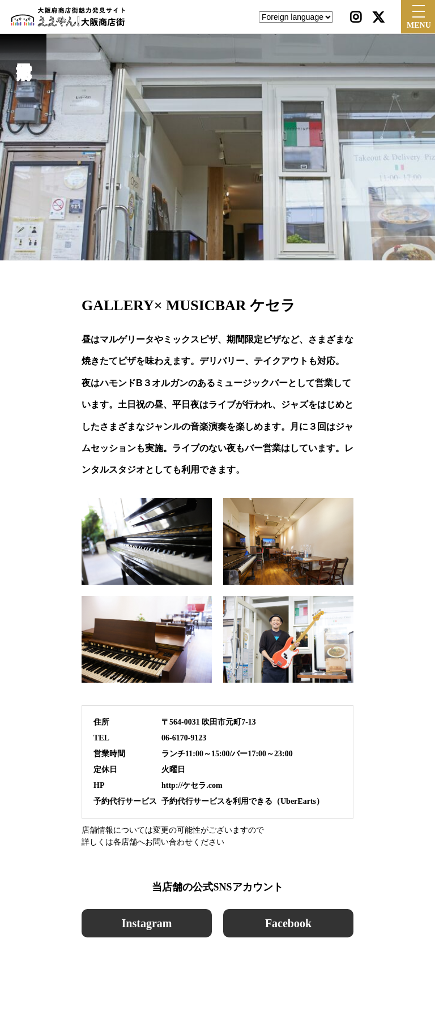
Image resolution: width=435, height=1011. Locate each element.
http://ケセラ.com (192, 785)
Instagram (147, 923)
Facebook (288, 923)
